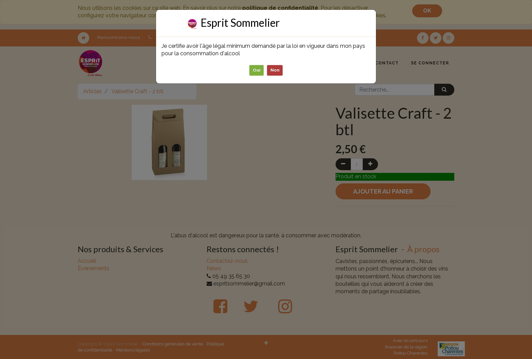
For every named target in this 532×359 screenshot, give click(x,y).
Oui (257, 70)
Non (275, 70)
